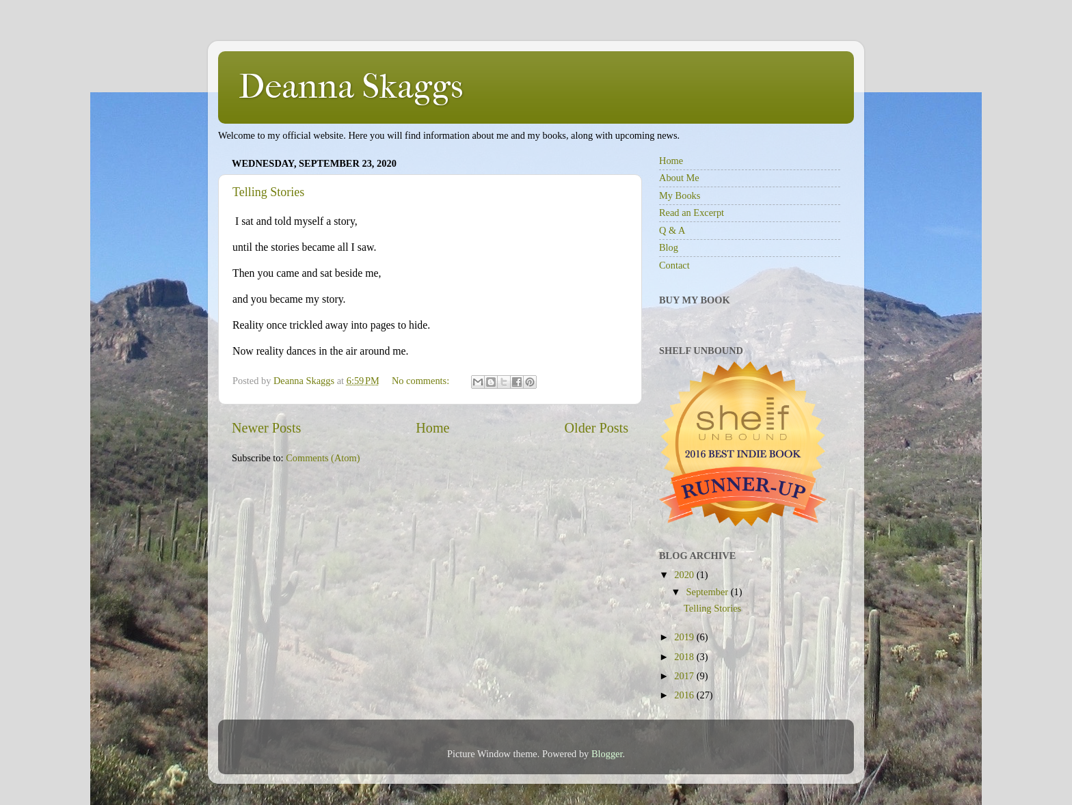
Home (432, 427)
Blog (668, 247)
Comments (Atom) (323, 457)
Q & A (672, 230)
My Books (679, 195)
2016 (685, 695)
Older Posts (596, 427)
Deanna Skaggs (351, 86)
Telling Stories (268, 192)
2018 (685, 656)
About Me (679, 177)
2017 (685, 675)
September (708, 591)
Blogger (607, 753)
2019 (685, 636)
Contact (674, 265)
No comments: (422, 380)
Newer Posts (266, 427)
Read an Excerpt (691, 212)
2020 (685, 574)
